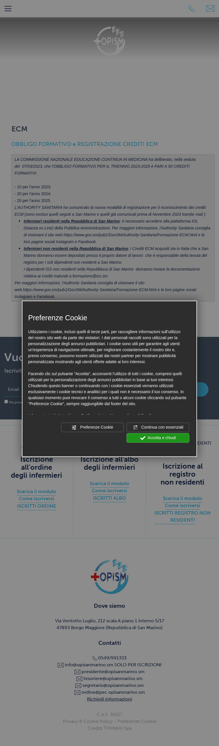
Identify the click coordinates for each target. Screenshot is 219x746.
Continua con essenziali (158, 427)
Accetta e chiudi (158, 438)
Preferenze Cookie (92, 427)
